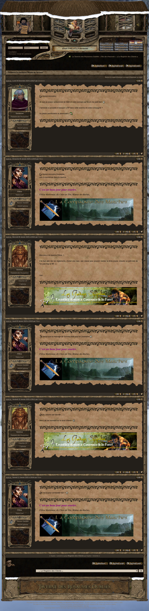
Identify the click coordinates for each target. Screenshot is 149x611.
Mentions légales (111, 604)
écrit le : (9, 81)
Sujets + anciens (57, 556)
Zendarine (41, 81)
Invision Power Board (74, 606)
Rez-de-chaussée (108, 56)
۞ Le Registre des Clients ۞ (127, 56)
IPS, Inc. (86, 606)
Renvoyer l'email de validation (20, 54)
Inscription (13, 52)
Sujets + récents (92, 556)
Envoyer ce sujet (123, 77)
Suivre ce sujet (110, 77)
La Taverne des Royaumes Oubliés (85, 56)
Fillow (41, 159)
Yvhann (40, 237)
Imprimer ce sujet (136, 77)
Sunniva (19, 269)
